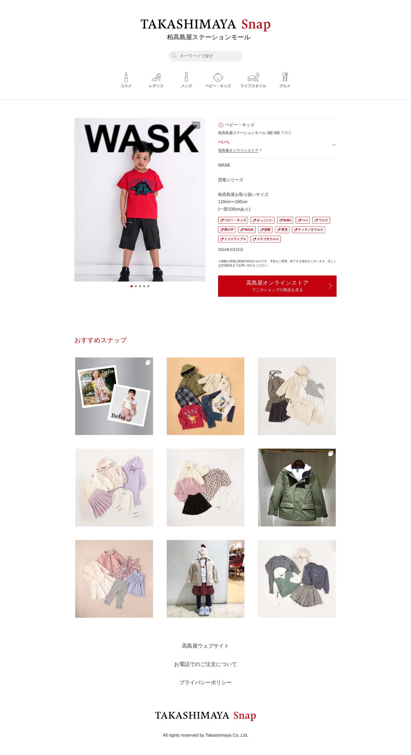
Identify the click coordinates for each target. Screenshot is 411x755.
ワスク (323, 220)
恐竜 (267, 230)
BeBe (287, 220)
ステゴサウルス (268, 239)
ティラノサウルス (310, 230)
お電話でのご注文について (205, 664)
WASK (249, 230)
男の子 (229, 230)
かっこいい (265, 220)
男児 (284, 230)
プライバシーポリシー (205, 682)
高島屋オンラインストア (238, 150)
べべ (305, 220)
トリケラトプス (235, 239)
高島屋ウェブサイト (205, 646)
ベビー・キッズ (235, 220)
